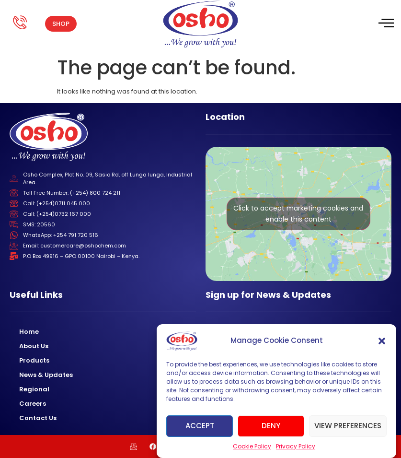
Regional (34, 389)
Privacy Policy (295, 446)
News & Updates (46, 374)
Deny (271, 426)
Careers (32, 403)
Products (34, 360)
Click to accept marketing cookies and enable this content (298, 213)
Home (29, 331)
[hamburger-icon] (385, 24)
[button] (382, 341)
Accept (199, 426)
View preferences (347, 426)
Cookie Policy (252, 446)
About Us (33, 346)
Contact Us (38, 418)
